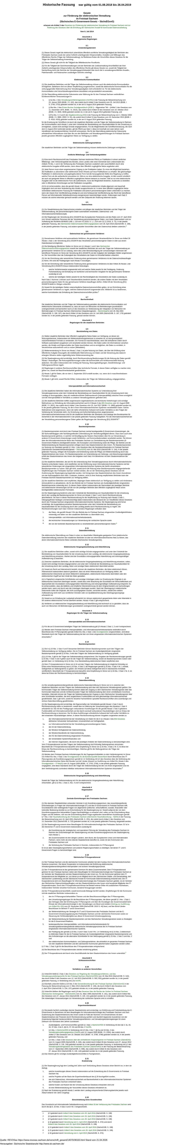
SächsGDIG (81, 449)
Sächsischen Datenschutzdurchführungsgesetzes (80, 224)
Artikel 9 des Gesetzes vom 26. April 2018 (79, 1113)
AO (84, 115)
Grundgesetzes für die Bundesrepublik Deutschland (87, 757)
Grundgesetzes (102, 632)
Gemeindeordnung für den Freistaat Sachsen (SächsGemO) (101, 984)
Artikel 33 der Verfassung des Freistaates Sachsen (107, 1104)
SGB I (91, 107)
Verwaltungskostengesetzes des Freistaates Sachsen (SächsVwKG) (75, 1047)
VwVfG (89, 100)
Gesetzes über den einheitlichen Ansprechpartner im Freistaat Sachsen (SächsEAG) (98, 1040)
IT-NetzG (58, 763)
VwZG (77, 1032)
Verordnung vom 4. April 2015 (75, 1122)
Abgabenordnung (75, 115)
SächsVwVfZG (97, 1025)
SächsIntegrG (103, 311)
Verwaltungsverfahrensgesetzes (73, 100)
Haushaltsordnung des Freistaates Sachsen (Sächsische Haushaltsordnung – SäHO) (86, 817)
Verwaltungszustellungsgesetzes (61, 1032)
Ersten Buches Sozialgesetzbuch (75, 107)
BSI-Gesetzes (107, 403)
